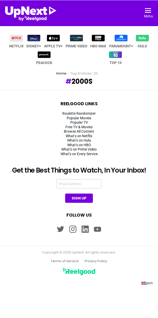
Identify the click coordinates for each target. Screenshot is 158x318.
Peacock (44, 58)
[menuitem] (147, 283)
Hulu (142, 41)
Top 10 (115, 58)
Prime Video (76, 41)
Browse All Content (79, 131)
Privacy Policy (96, 261)
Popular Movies (79, 118)
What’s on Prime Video (79, 149)
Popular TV (79, 122)
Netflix (16, 41)
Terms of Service (65, 261)
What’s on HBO (79, 145)
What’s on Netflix (79, 136)
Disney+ (33, 41)
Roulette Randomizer (79, 113)
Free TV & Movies (79, 127)
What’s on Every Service (79, 154)
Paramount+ (121, 41)
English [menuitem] (147, 283)
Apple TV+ (53, 41)
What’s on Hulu (79, 140)
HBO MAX (98, 41)
